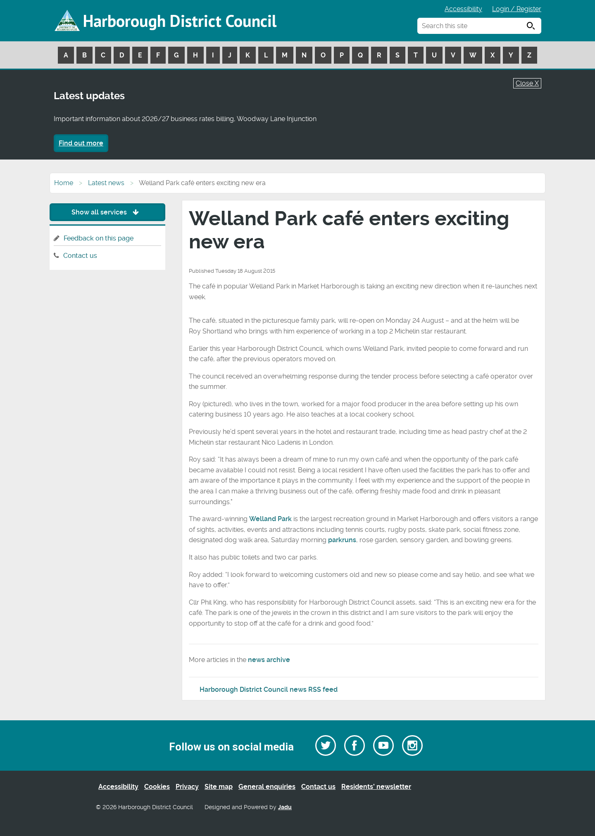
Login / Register (516, 9)
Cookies (157, 787)
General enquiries (266, 787)
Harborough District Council (179, 20)
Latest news (106, 183)
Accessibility (463, 9)
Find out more (81, 143)
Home (63, 183)
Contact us (80, 256)
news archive (269, 660)
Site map (219, 787)
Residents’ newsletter (376, 787)
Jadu (285, 807)
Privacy (187, 787)
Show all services (107, 212)
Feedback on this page (98, 238)
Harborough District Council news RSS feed (269, 689)
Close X (527, 83)
